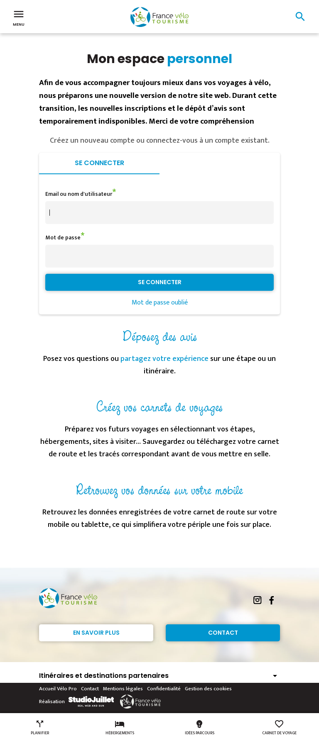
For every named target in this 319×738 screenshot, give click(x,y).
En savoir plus (96, 632)
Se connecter (99, 163)
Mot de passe (63, 237)
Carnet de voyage (279, 727)
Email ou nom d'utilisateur (78, 194)
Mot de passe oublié (160, 302)
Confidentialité (164, 688)
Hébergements (120, 727)
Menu (18, 17)
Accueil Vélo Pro (58, 688)
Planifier (40, 727)
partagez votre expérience (164, 359)
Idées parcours (199, 727)
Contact (223, 632)
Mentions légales (123, 688)
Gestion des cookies (208, 688)
